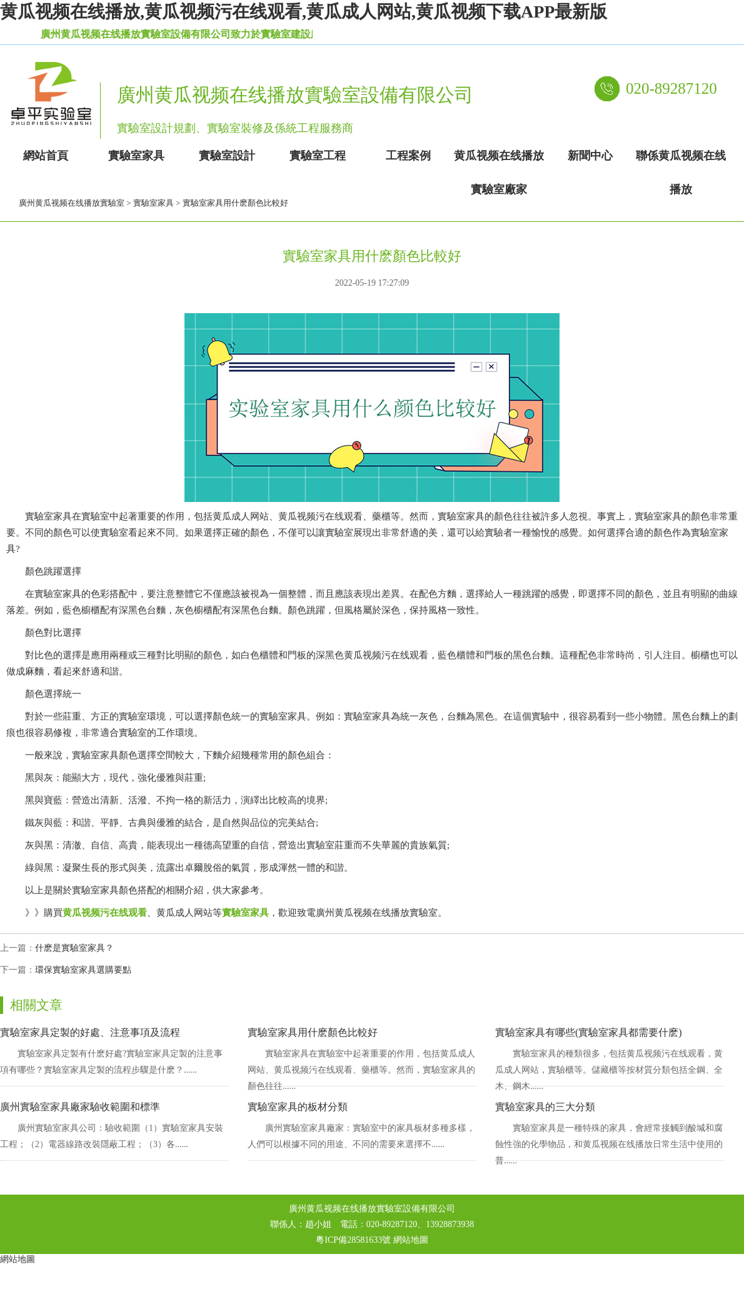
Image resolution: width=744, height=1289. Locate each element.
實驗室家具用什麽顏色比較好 (313, 1032)
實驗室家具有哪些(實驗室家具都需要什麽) (588, 1032)
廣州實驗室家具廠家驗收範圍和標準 (80, 1106)
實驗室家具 (153, 203)
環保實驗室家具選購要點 (83, 970)
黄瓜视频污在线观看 (105, 913)
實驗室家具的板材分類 (298, 1106)
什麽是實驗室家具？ (74, 948)
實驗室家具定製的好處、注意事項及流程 (90, 1032)
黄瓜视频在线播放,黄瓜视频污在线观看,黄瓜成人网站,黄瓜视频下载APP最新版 (303, 11)
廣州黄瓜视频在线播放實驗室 (71, 203)
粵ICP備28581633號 (353, 1240)
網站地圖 (410, 1240)
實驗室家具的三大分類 (545, 1106)
